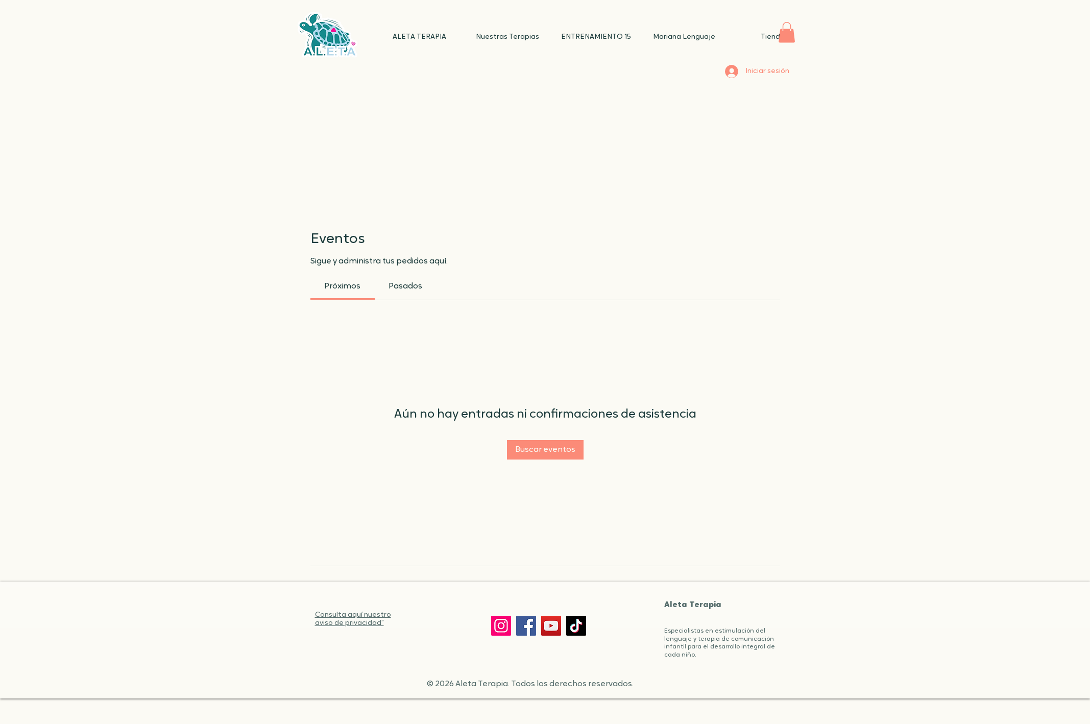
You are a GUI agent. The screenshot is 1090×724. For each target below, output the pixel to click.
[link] (342, 286)
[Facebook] (526, 626)
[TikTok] (576, 626)
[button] (786, 32)
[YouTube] (551, 626)
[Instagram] (501, 626)
